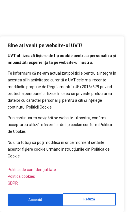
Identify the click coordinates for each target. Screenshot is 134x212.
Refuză (34, 200)
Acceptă (89, 200)
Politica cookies (21, 179)
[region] (62, 125)
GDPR (13, 185)
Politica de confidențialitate (32, 172)
